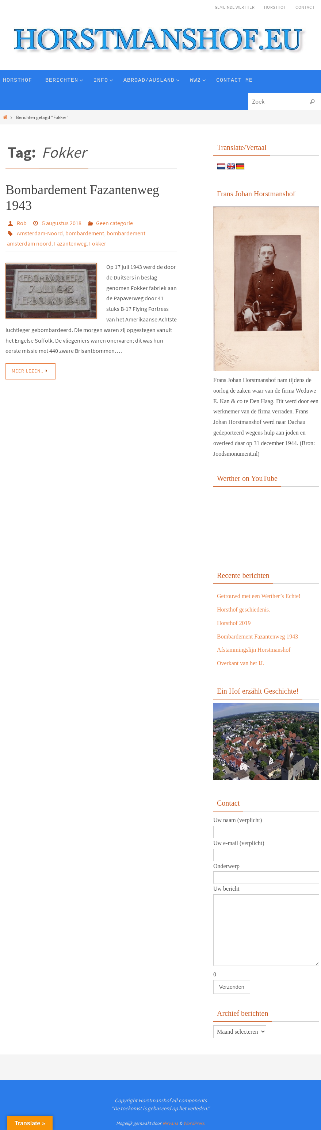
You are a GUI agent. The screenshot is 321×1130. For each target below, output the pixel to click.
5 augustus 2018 (61, 223)
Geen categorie (114, 223)
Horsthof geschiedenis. (244, 609)
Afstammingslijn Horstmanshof (254, 650)
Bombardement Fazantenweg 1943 (257, 636)
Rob (22, 223)
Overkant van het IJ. (240, 663)
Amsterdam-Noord (40, 233)
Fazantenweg (70, 243)
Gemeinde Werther (235, 7)
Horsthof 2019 (234, 623)
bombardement (84, 233)
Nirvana (170, 1123)
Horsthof (275, 7)
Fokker (97, 243)
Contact (304, 7)
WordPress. (194, 1123)
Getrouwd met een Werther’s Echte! (259, 596)
